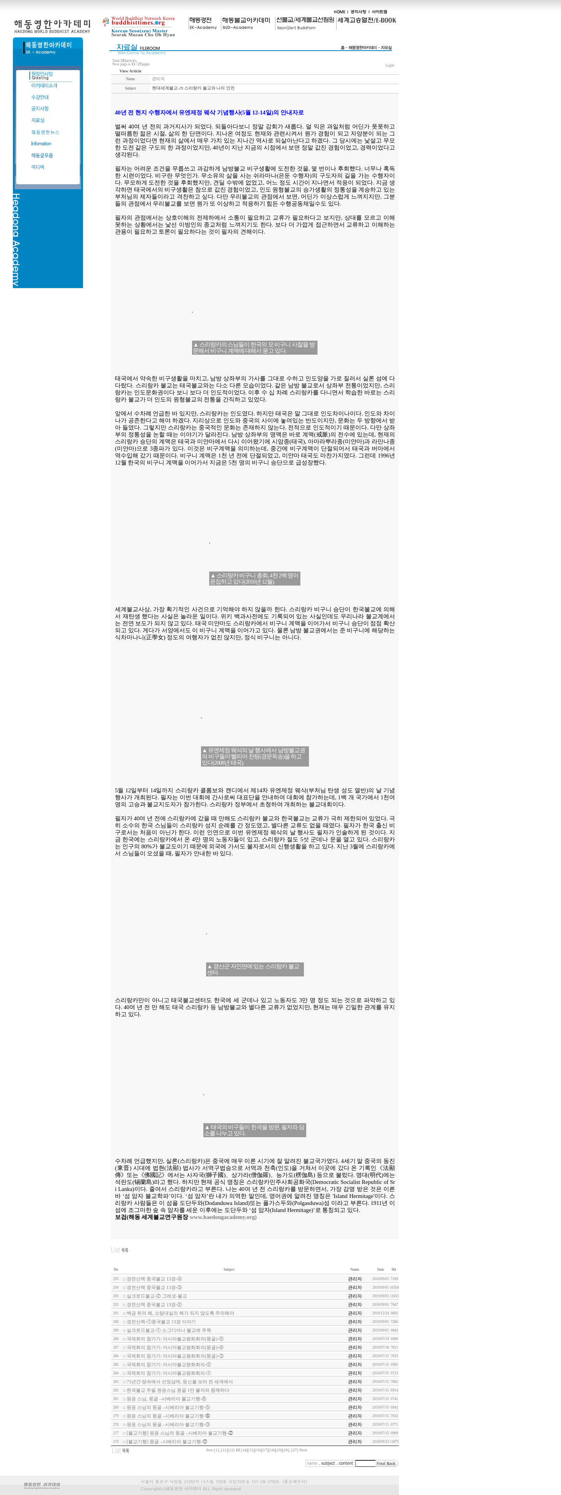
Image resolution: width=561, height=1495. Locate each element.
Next (303, 1450)
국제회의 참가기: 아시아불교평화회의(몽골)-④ (175, 1347)
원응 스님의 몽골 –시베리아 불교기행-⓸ (168, 1416)
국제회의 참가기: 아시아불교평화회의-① (169, 1373)
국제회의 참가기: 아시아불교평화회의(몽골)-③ (175, 1356)
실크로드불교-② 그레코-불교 (157, 1296)
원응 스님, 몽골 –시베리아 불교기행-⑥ (166, 1399)
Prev (209, 1450)
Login (390, 65)
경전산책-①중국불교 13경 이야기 (161, 1321)
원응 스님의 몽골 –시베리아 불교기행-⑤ (168, 1407)
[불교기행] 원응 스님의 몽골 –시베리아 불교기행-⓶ (180, 1433)
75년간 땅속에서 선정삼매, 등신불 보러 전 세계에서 (180, 1381)
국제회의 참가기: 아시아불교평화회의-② (169, 1364)
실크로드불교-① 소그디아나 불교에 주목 (169, 1330)
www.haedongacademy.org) (223, 1217)
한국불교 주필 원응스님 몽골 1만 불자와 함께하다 (178, 1390)
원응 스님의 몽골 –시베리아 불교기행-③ (168, 1424)
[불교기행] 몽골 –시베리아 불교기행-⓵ (167, 1441)
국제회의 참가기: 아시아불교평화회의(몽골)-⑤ (175, 1339)
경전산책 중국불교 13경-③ (154, 1287)
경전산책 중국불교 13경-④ (154, 1279)
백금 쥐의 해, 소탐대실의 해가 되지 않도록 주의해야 (180, 1313)
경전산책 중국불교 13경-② (154, 1304)
